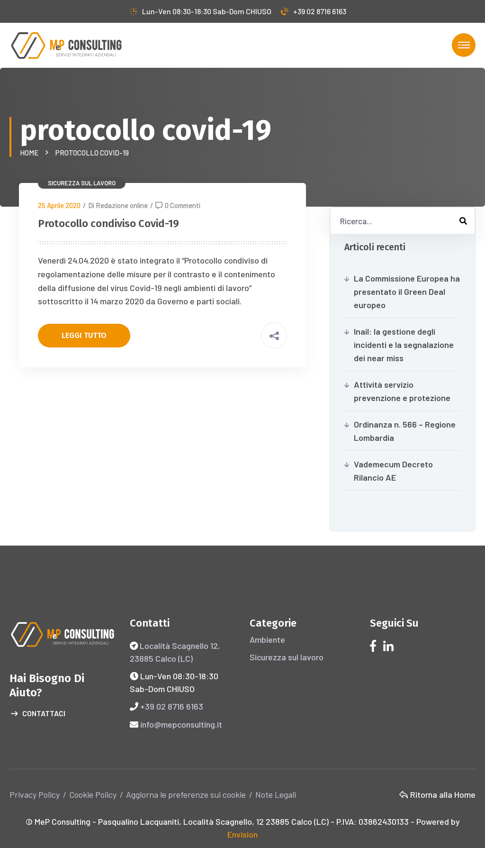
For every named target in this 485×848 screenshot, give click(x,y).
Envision (242, 834)
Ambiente (267, 639)
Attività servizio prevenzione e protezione (402, 391)
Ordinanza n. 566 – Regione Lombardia (405, 431)
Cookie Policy (93, 794)
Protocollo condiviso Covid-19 (108, 223)
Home (30, 152)
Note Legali (275, 794)
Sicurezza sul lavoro (82, 183)
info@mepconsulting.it (181, 724)
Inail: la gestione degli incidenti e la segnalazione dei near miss (404, 344)
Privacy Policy (34, 794)
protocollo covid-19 (92, 152)
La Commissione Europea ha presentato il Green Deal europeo (407, 291)
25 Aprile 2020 (59, 205)
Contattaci (38, 713)
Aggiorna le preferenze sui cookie (186, 794)
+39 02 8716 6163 (313, 11)
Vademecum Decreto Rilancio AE (393, 471)
